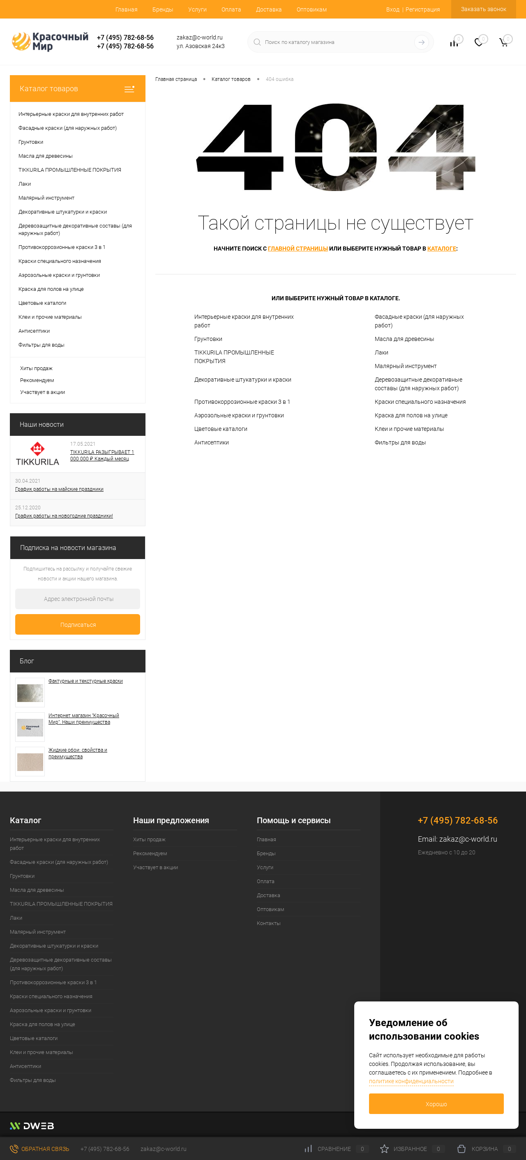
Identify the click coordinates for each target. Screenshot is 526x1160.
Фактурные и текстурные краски (85, 681)
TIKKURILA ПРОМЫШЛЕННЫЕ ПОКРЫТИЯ (234, 356)
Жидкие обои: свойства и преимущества (77, 753)
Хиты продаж (36, 368)
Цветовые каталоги (220, 429)
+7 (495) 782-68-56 (125, 37)
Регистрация (423, 9)
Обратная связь (39, 1149)
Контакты (269, 923)
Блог (27, 661)
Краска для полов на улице (411, 415)
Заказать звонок (483, 9)
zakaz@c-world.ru (468, 839)
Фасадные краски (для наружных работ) (419, 321)
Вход (392, 9)
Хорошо (436, 1104)
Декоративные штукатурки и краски (242, 379)
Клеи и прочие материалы (409, 429)
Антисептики (211, 442)
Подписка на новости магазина (68, 548)
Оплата (231, 9)
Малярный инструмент (406, 366)
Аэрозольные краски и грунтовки (239, 415)
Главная (126, 9)
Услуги (197, 9)
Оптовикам (312, 9)
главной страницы (298, 248)
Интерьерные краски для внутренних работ (244, 321)
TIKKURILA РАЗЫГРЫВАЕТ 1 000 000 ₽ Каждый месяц (102, 455)
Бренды (162, 9)
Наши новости (42, 424)
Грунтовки (208, 339)
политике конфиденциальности (411, 1081)
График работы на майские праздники (59, 489)
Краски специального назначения (420, 401)
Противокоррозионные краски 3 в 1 (242, 401)
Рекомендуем (37, 380)
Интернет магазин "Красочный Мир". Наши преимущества (83, 719)
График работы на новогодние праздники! (64, 516)
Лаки (381, 352)
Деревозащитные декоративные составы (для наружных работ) (418, 383)
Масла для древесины (404, 339)
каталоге (441, 248)
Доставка (269, 9)
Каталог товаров (78, 88)
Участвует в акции (42, 392)
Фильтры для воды (400, 442)
